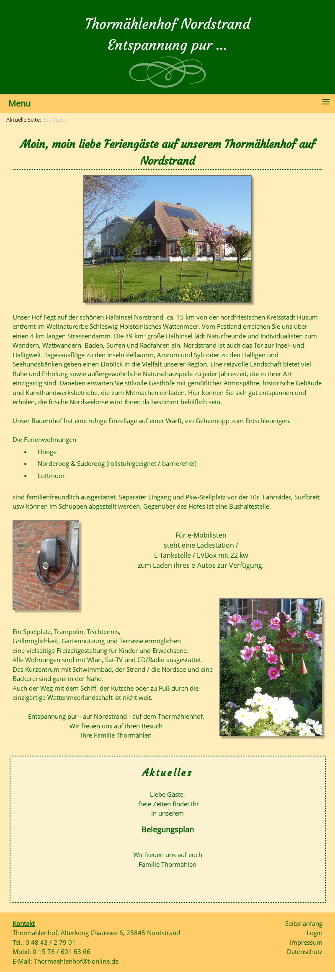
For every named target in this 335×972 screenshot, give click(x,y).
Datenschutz (304, 951)
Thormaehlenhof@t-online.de (76, 961)
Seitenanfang (303, 923)
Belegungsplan (168, 829)
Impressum (306, 942)
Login (314, 932)
